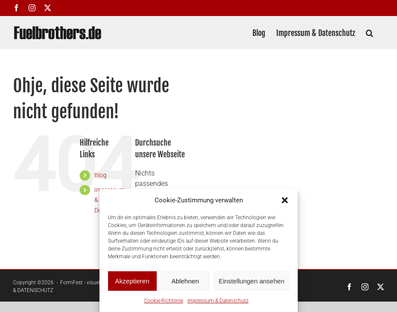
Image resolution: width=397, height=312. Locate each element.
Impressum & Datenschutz (218, 301)
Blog (100, 175)
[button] (285, 200)
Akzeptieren (132, 281)
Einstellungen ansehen (251, 281)
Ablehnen (185, 281)
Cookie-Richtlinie (163, 301)
